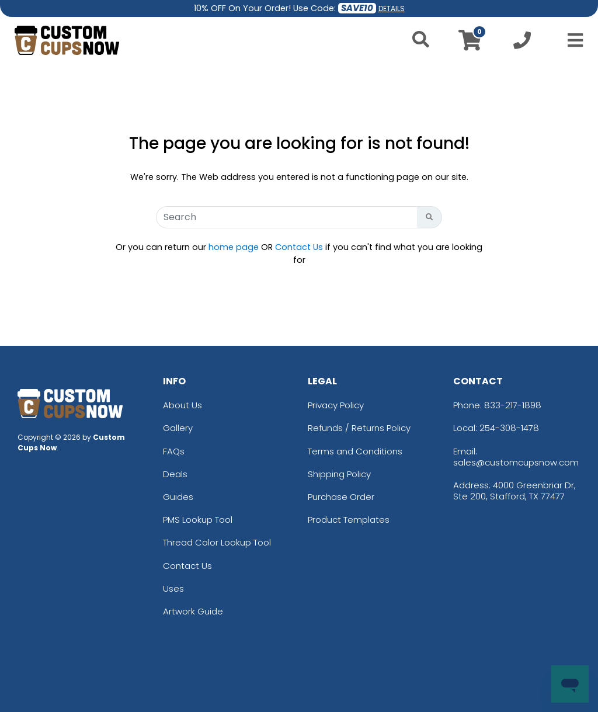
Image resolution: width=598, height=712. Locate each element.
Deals (175, 474)
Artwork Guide (193, 611)
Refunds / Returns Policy (359, 428)
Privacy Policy (336, 405)
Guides (178, 497)
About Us (182, 405)
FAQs (174, 451)
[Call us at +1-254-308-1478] (522, 43)
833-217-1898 (512, 405)
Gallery (178, 428)
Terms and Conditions (355, 451)
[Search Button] (429, 217)
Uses (173, 588)
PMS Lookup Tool (197, 519)
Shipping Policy (339, 474)
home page (233, 247)
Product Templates (349, 519)
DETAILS (391, 8)
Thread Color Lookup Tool (217, 542)
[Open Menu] (571, 40)
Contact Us (299, 247)
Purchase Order (341, 497)
